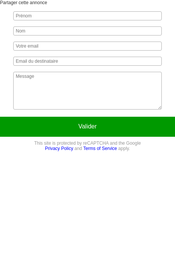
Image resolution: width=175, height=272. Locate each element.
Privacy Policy (59, 148)
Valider (87, 126)
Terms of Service (100, 148)
